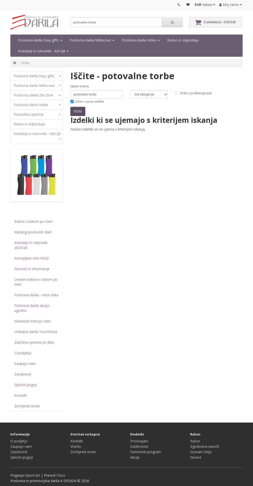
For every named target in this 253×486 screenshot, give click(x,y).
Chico (60, 475)
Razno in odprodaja (183, 40)
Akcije (135, 457)
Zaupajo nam (25, 363)
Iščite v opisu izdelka (87, 101)
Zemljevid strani (27, 406)
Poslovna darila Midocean (92, 40)
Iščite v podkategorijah (193, 93)
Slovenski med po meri (32, 321)
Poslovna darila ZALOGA (38, 95)
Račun (195, 441)
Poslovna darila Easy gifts (40, 40)
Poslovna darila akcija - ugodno (32, 308)
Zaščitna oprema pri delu (34, 342)
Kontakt (20, 395)
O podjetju (22, 353)
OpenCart (32, 475)
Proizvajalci (139, 441)
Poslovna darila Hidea (141, 40)
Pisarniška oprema (38, 114)
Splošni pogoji (25, 384)
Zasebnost (22, 374)
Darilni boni (139, 446)
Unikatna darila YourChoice (35, 331)
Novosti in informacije (32, 268)
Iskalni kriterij (79, 86)
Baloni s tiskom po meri (33, 221)
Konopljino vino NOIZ (31, 258)
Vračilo (75, 446)
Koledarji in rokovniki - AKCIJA (43, 51)
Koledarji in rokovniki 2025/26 (30, 245)
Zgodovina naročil (204, 446)
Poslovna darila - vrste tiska (36, 295)
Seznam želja (200, 451)
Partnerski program (145, 451)
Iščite (25, 63)
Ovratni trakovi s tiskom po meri (36, 282)
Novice (195, 457)
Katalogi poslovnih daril (32, 232)
